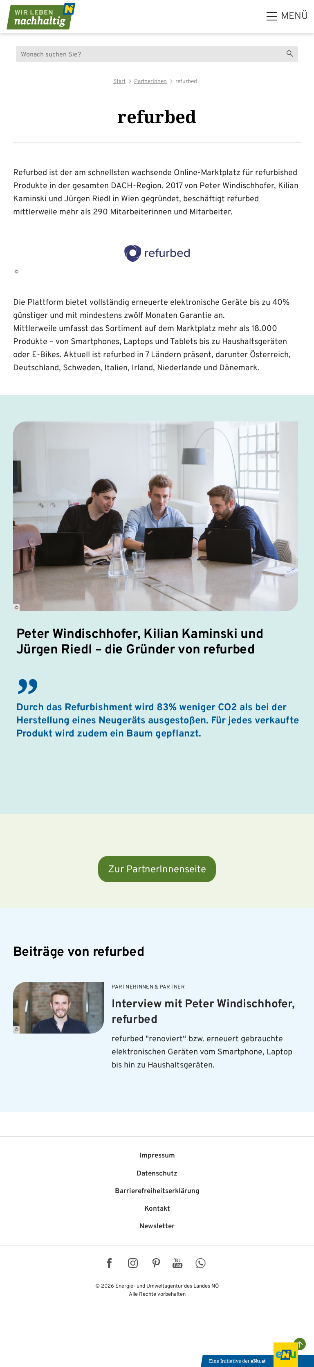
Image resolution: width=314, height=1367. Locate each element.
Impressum (157, 1155)
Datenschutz (157, 1173)
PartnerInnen (150, 81)
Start (119, 81)
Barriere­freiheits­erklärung (157, 1191)
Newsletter (157, 1226)
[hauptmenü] (287, 16)
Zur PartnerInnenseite (157, 870)
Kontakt (157, 1209)
